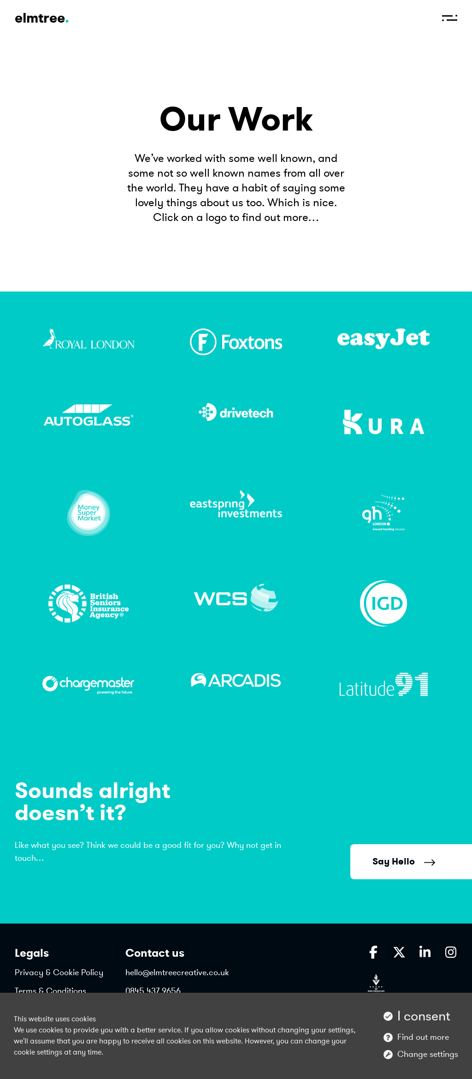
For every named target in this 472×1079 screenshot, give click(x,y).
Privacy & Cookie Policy (59, 972)
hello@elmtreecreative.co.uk (177, 972)
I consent (423, 1016)
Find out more (423, 1037)
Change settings (427, 1054)
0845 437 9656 (153, 990)
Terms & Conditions (50, 990)
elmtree (42, 18)
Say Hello (403, 861)
